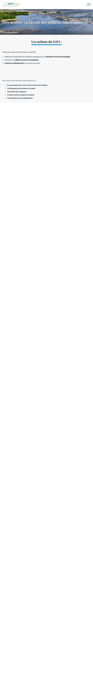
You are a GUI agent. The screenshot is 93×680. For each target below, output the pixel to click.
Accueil (5, 32)
